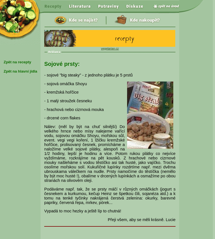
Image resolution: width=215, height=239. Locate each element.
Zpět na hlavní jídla (20, 71)
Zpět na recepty (17, 62)
